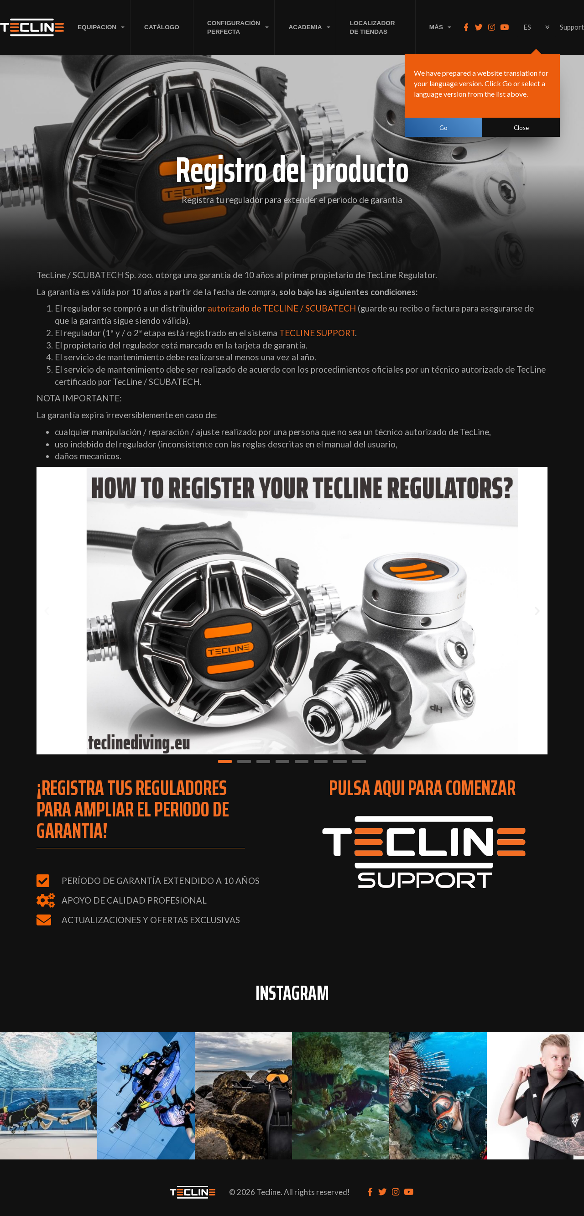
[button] (46, 611)
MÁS (436, 27)
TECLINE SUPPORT (317, 333)
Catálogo (161, 27)
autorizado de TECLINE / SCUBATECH (282, 308)
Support (572, 27)
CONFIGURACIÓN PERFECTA (233, 27)
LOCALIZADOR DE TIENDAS (372, 27)
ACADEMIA (305, 27)
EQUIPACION (97, 27)
